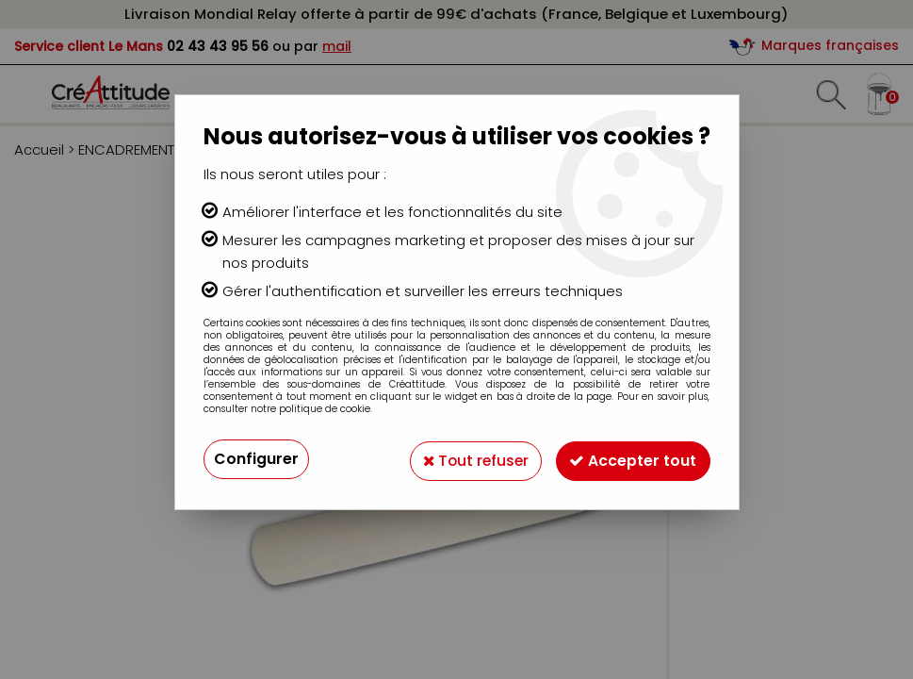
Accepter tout (631, 459)
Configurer (256, 459)
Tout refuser (469, 459)
